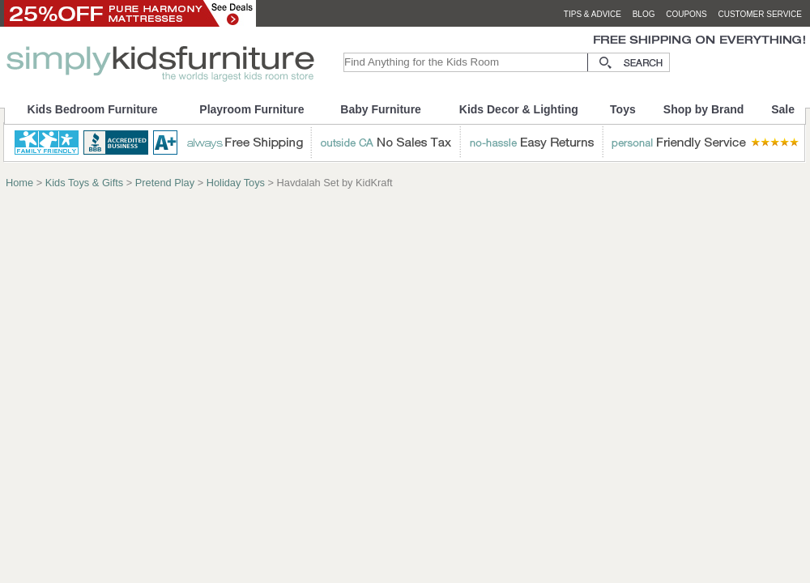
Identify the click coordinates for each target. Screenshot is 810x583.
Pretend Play (164, 183)
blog (644, 14)
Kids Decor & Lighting (518, 109)
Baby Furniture (380, 109)
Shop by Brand (703, 109)
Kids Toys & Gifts (84, 183)
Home (19, 183)
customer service (760, 14)
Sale (783, 109)
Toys (623, 109)
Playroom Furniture (251, 109)
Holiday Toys (236, 183)
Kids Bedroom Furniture (93, 109)
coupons (686, 14)
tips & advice (592, 14)
